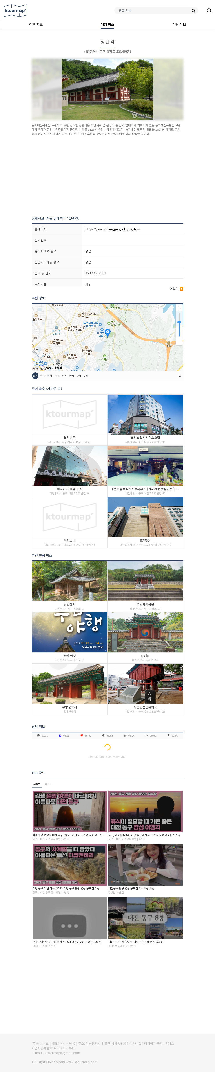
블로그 (48, 784)
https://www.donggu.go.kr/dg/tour (112, 229)
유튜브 (36, 784)
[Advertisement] (107, 176)
